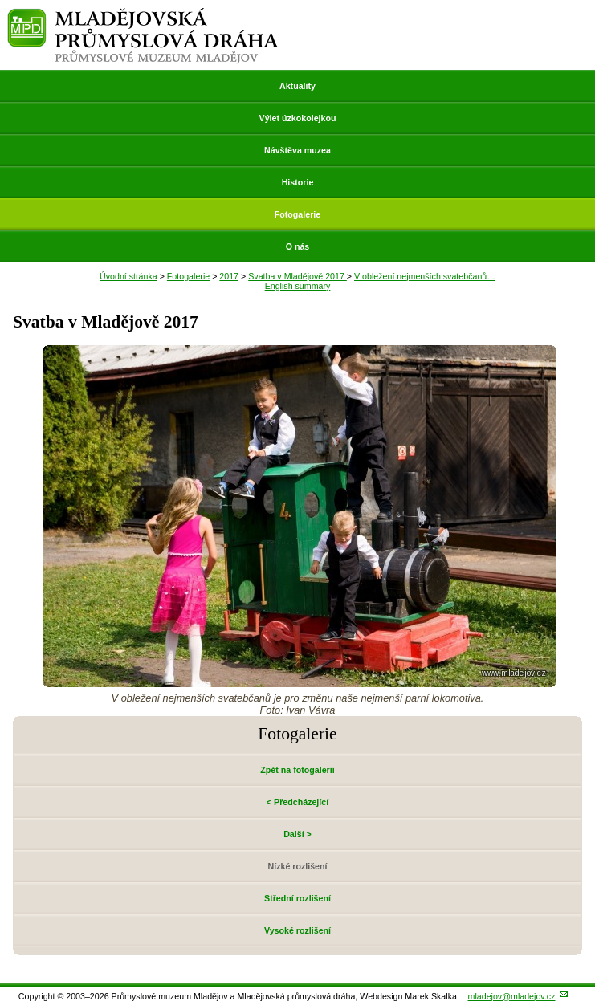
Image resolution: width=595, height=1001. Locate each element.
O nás (298, 246)
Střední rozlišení (297, 898)
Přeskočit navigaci (1, 1)
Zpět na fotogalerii (297, 770)
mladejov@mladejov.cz (512, 996)
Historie (298, 182)
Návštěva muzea (297, 150)
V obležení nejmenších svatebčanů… (424, 276)
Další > (297, 834)
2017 (228, 276)
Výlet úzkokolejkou (297, 118)
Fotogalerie (297, 214)
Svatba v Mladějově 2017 (297, 276)
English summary (298, 286)
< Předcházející (297, 802)
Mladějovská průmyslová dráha (143, 14)
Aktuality (297, 86)
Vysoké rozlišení (297, 930)
